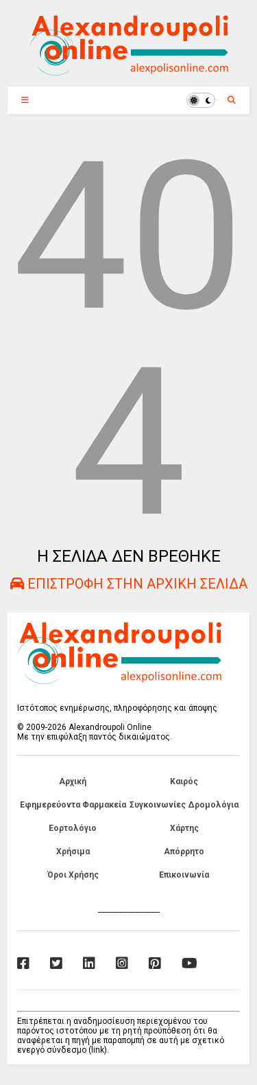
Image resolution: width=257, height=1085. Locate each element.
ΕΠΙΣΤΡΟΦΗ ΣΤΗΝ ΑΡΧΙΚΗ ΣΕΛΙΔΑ (128, 583)
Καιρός (184, 781)
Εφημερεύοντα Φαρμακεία (73, 805)
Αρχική (72, 781)
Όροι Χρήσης (73, 875)
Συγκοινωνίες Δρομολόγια (184, 805)
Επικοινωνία (184, 875)
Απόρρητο (184, 851)
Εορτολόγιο (73, 828)
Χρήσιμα (73, 851)
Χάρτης (184, 828)
